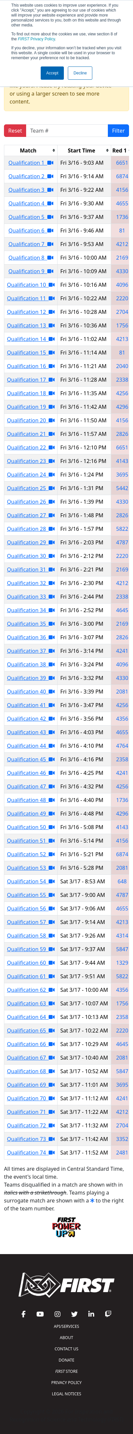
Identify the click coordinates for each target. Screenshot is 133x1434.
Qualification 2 (31, 176)
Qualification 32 (31, 583)
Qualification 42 (31, 718)
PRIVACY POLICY (66, 1382)
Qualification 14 (31, 339)
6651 (122, 162)
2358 (122, 759)
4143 (122, 461)
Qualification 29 (31, 542)
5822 (122, 528)
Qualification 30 (31, 556)
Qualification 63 (31, 1003)
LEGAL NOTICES (66, 1394)
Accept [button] (52, 73)
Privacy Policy (36, 39)
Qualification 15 (31, 352)
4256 (122, 393)
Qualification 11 (31, 298)
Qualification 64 (31, 1017)
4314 (122, 935)
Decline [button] (80, 73)
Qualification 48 (31, 800)
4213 (122, 339)
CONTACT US (66, 1349)
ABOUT (66, 1337)
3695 (122, 474)
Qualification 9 (31, 271)
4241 (122, 650)
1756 (122, 325)
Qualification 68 (31, 1071)
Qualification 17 (31, 379)
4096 (122, 284)
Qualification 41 (31, 705)
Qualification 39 (31, 678)
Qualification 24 (31, 474)
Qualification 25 (31, 488)
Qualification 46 (31, 773)
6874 (122, 176)
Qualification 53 (31, 867)
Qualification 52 (31, 854)
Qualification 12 (31, 312)
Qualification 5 (31, 217)
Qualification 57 (31, 922)
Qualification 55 (31, 895)
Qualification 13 (31, 325)
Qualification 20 (31, 420)
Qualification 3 (31, 189)
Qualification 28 (31, 528)
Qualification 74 (31, 1152)
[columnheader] (31, 150)
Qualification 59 (31, 949)
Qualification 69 (31, 1084)
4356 (122, 718)
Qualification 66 (31, 1044)
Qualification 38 (31, 664)
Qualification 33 (31, 596)
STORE (66, 1371)
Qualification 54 (31, 881)
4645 (122, 610)
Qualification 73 (31, 1139)
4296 (122, 406)
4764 (122, 745)
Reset (15, 130)
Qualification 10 (31, 284)
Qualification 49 (31, 813)
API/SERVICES (66, 1326)
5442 (122, 488)
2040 (122, 366)
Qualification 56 (31, 908)
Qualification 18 (31, 393)
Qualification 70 (31, 1098)
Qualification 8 (31, 257)
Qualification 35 (31, 623)
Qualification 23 (31, 461)
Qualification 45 (31, 759)
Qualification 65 (31, 1030)
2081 (122, 691)
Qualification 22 (31, 447)
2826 (122, 434)
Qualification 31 (31, 569)
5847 (122, 949)
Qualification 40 (31, 691)
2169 (122, 257)
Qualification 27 (31, 515)
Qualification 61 (31, 976)
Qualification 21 (31, 434)
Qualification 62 (31, 989)
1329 (122, 962)
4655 (122, 203)
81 (122, 230)
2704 (122, 312)
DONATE (66, 1360)
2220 (122, 298)
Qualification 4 (31, 203)
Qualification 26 (31, 501)
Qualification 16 (31, 366)
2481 (122, 1152)
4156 (122, 189)
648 (122, 881)
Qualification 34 (31, 610)
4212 (122, 244)
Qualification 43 (31, 732)
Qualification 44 (31, 745)
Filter (118, 130)
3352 (122, 1139)
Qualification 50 (31, 827)
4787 (122, 542)
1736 (122, 217)
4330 (122, 271)
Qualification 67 (31, 1057)
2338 (122, 379)
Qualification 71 (31, 1112)
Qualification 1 (31, 162)
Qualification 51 (31, 840)
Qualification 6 (31, 230)
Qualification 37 (31, 650)
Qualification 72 (31, 1125)
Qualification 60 (31, 962)
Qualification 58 (31, 935)
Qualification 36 (31, 637)
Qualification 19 (31, 406)
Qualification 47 (31, 786)
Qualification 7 (31, 244)
